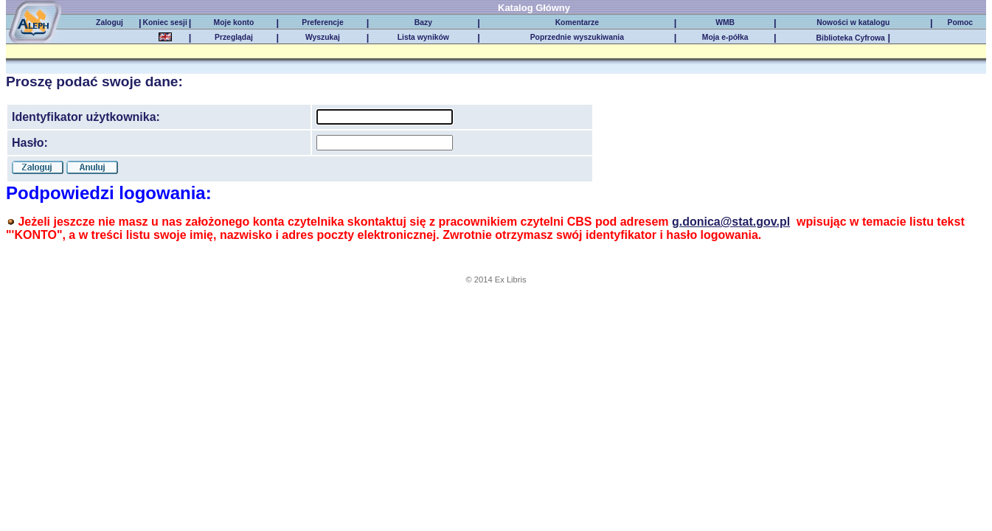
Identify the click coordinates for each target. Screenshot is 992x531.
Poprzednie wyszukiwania (577, 37)
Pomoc (960, 22)
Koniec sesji (164, 22)
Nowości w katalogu (852, 22)
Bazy (423, 22)
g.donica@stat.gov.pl (731, 221)
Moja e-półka (725, 37)
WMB (725, 22)
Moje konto (234, 22)
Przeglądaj (234, 37)
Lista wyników (423, 37)
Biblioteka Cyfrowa (850, 38)
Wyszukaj (322, 37)
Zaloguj (109, 22)
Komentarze (577, 22)
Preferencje (322, 22)
